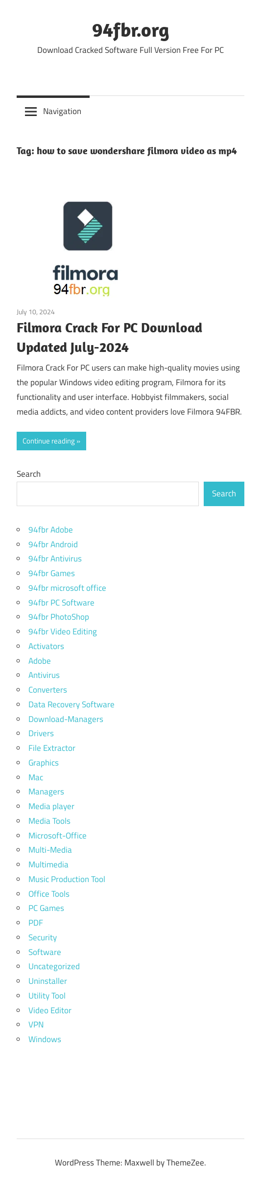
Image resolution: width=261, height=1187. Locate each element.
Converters (47, 689)
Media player (51, 806)
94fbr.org (130, 29)
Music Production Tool (66, 879)
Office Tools (49, 893)
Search (29, 473)
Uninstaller (47, 981)
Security (42, 937)
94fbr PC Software (61, 602)
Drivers (41, 733)
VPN (36, 1024)
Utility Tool (47, 995)
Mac (35, 777)
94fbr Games (51, 573)
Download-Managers (65, 719)
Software (44, 952)
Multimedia (48, 864)
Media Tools (49, 821)
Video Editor (49, 1010)
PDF (35, 922)
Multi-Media (50, 849)
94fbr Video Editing (62, 631)
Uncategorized (54, 966)
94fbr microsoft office (67, 588)
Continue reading (49, 440)
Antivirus (44, 675)
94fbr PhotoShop (58, 616)
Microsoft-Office (57, 835)
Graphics (43, 762)
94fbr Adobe (50, 529)
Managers (46, 791)
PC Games (46, 908)
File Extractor (51, 748)
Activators (46, 646)
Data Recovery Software (71, 704)
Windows (44, 1039)
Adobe (39, 660)
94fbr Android (53, 544)
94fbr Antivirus (55, 558)
